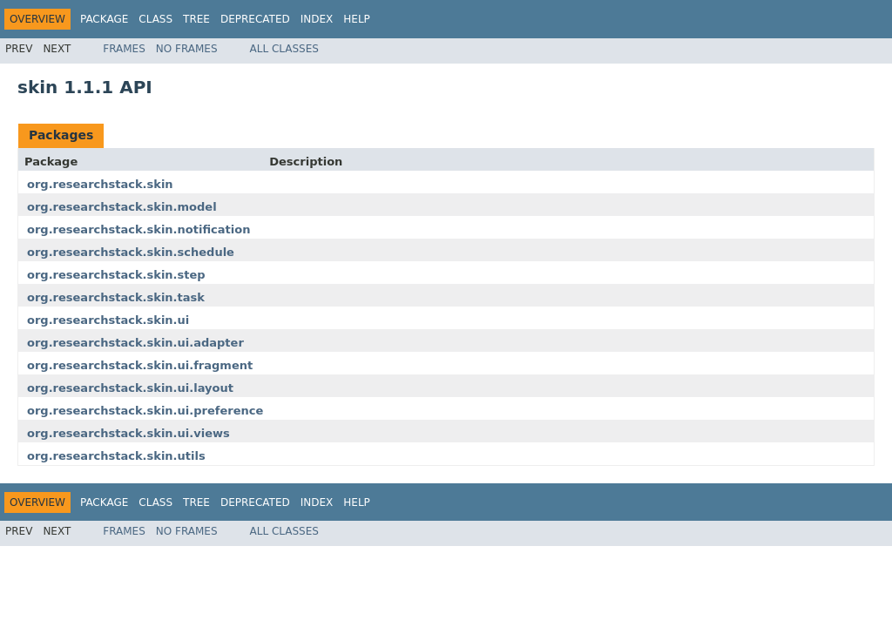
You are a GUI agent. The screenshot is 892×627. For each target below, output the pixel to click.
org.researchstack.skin (100, 184)
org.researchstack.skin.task (116, 297)
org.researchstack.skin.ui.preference (145, 410)
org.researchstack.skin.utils (116, 455)
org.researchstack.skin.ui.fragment (140, 365)
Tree (196, 19)
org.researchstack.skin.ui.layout (130, 387)
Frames (124, 49)
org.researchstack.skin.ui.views (128, 433)
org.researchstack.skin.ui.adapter (135, 342)
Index (317, 19)
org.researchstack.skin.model (122, 206)
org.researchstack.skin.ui (108, 320)
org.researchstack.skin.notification (138, 229)
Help (356, 19)
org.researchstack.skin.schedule (130, 252)
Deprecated (255, 19)
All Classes (284, 49)
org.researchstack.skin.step (116, 274)
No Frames (187, 49)
